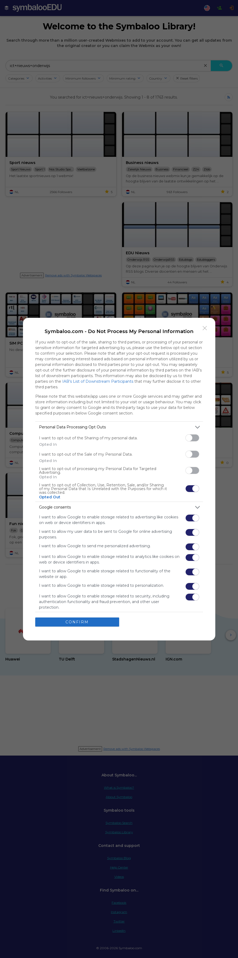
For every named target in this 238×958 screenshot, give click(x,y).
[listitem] (119, 427)
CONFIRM (77, 622)
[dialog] (119, 479)
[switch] (192, 437)
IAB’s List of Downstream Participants (97, 381)
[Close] (205, 328)
